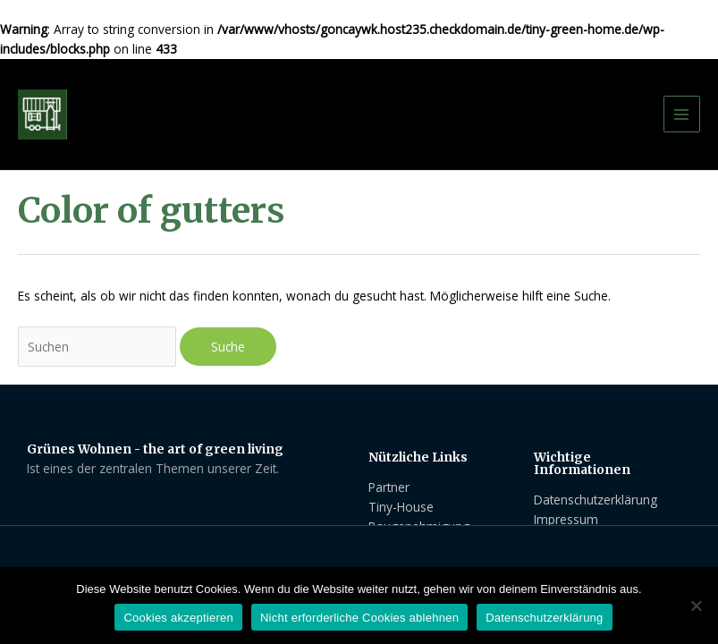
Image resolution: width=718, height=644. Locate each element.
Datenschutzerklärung (544, 617)
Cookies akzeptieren (178, 617)
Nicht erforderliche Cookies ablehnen (359, 617)
